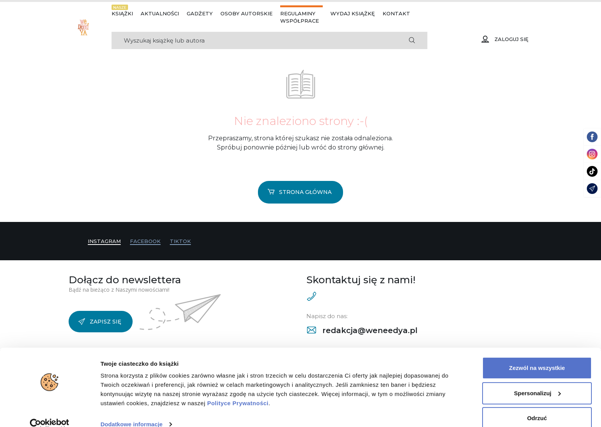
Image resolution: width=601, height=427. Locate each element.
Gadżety (200, 13)
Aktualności (160, 13)
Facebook (145, 241)
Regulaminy (297, 13)
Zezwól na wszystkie (537, 355)
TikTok (180, 241)
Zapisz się (99, 321)
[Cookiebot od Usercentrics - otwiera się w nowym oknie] (49, 412)
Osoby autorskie (246, 13)
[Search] (254, 40)
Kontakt (396, 13)
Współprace (299, 21)
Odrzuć (537, 405)
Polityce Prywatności (237, 391)
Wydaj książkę (352, 13)
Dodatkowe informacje (131, 412)
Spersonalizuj (537, 380)
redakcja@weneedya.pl (362, 330)
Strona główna (300, 191)
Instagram (104, 241)
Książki (122, 13)
